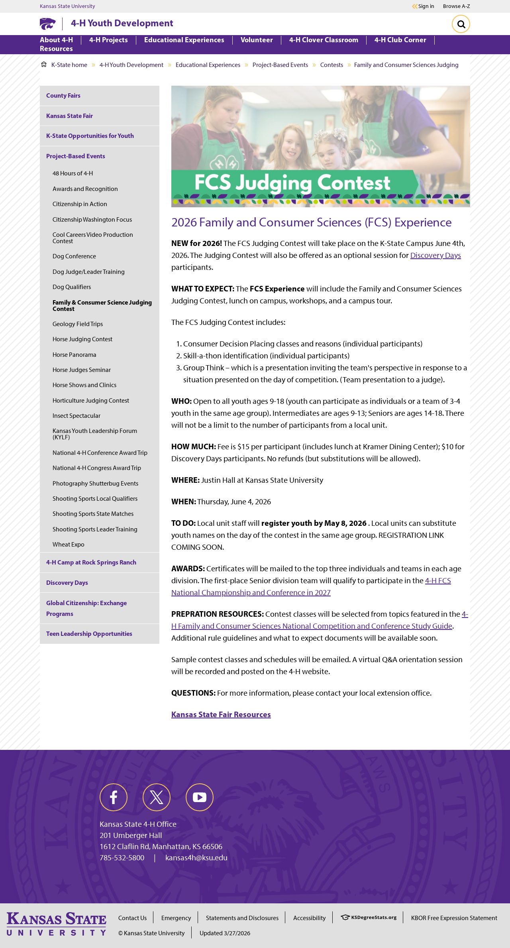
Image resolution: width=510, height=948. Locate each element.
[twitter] (157, 797)
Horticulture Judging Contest (91, 400)
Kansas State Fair (69, 116)
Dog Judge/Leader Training (89, 271)
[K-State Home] (48, 24)
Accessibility (309, 918)
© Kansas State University (151, 933)
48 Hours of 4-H (73, 173)
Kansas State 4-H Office (138, 824)
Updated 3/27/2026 (225, 933)
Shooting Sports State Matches (93, 513)
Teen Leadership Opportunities (89, 633)
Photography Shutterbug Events (95, 483)
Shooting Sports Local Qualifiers (95, 498)
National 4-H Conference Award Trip (100, 452)
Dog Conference (74, 256)
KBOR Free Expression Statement (454, 918)
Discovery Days (435, 255)
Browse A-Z (456, 6)
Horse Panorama (74, 354)
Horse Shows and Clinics (84, 385)
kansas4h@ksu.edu (196, 857)
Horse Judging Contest (82, 339)
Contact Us (132, 918)
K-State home (64, 65)
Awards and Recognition (85, 189)
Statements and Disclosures (242, 918)
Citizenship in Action (80, 204)
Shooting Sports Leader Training (95, 529)
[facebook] (114, 797)
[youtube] (200, 797)
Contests (331, 65)
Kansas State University (67, 6)
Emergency (176, 918)
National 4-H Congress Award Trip (97, 468)
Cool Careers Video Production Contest (93, 238)
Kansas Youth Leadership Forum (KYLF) (95, 434)
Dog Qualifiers (72, 287)
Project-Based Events (280, 65)
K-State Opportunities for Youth (90, 136)
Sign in (426, 6)
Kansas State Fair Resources (221, 714)
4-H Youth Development (122, 23)
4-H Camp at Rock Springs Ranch (91, 562)
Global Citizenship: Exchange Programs (86, 608)
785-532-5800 (122, 857)
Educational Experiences (208, 65)
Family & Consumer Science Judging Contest (102, 305)
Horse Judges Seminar (82, 370)
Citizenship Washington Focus (92, 219)
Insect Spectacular (76, 415)
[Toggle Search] (461, 24)
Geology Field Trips (78, 324)
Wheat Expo (68, 544)
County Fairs (63, 95)
